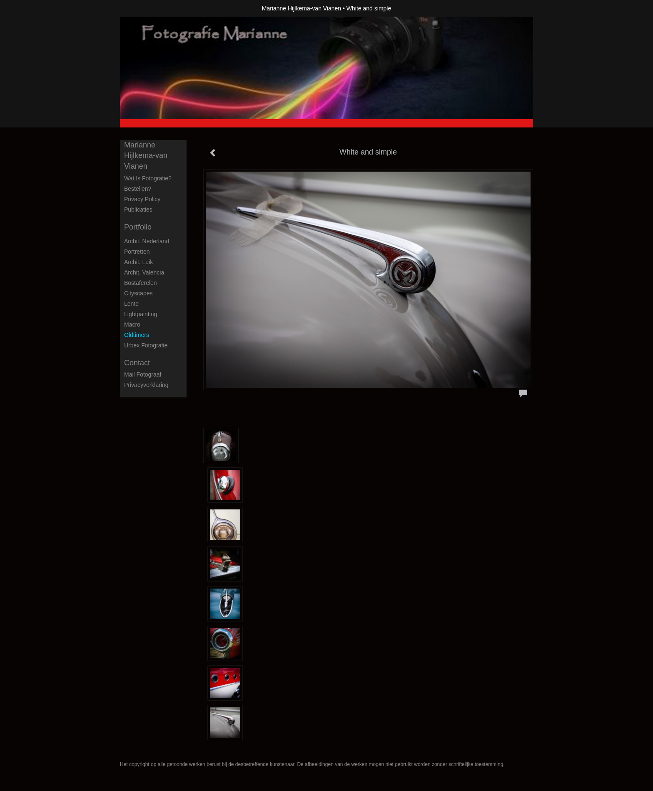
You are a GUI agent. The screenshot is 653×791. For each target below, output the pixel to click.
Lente (131, 303)
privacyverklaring (146, 385)
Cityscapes (138, 293)
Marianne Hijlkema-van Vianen (301, 8)
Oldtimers (136, 335)
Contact (137, 363)
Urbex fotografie (145, 345)
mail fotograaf (142, 374)
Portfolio (138, 227)
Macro (132, 324)
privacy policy (142, 199)
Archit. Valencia (144, 272)
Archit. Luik (138, 262)
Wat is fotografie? (148, 178)
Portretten (137, 251)
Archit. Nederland (146, 241)
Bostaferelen (140, 282)
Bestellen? (137, 188)
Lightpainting (140, 314)
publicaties (138, 209)
